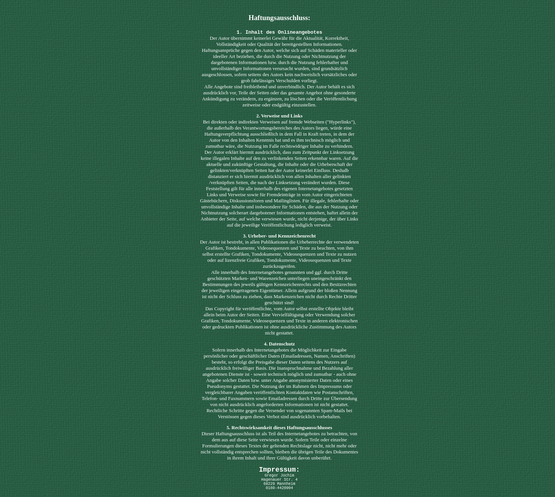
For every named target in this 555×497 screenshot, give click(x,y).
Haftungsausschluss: (279, 18)
